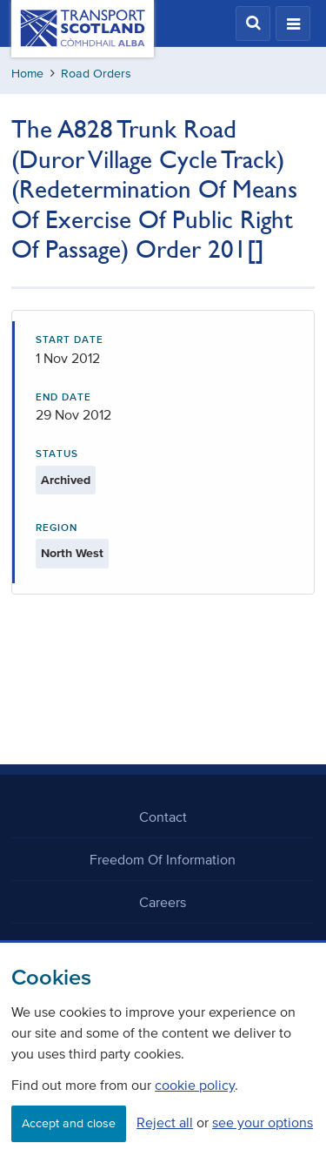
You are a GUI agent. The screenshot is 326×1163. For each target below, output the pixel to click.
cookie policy (195, 1084)
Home (27, 73)
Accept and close (69, 1123)
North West (72, 553)
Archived (65, 480)
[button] (253, 23)
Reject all (164, 1122)
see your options (262, 1122)
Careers (162, 902)
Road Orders (96, 73)
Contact (163, 816)
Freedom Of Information (163, 859)
